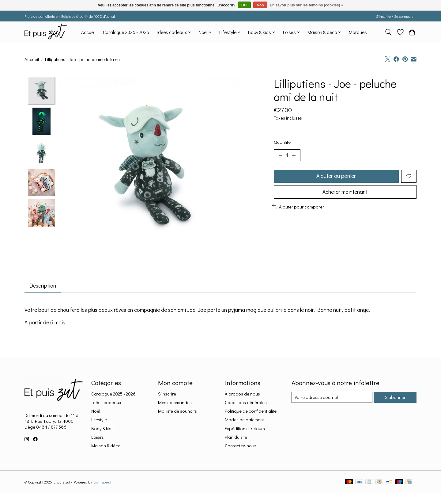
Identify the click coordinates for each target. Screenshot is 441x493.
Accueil (88, 32)
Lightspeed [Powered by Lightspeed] (102, 482)
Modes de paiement (244, 420)
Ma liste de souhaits (177, 411)
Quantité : (283, 142)
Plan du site (236, 437)
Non (260, 5)
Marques (358, 32)
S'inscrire (167, 394)
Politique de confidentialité (251, 411)
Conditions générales (246, 403)
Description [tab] (43, 285)
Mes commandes (175, 403)
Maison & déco (106, 446)
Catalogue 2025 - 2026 (126, 32)
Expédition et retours (245, 428)
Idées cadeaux (106, 403)
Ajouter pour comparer (298, 207)
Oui (244, 5)
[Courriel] (332, 397)
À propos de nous (242, 394)
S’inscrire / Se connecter (395, 16)
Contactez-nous (240, 446)
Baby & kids (102, 428)
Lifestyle (99, 420)
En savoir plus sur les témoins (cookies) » (306, 5)
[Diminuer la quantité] (280, 155)
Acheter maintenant (345, 192)
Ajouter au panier (336, 176)
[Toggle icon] (388, 32)
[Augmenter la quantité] (294, 155)
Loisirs (97, 437)
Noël (95, 411)
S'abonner (395, 397)
